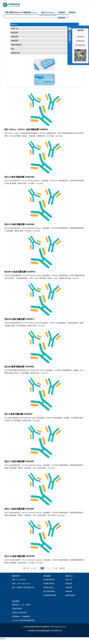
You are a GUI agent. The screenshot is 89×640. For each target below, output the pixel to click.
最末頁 (62, 568)
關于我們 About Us (13, 12)
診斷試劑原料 (16, 45)
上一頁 (33, 568)
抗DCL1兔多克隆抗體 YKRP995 (19, 461)
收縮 (69, 35)
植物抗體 (14, 41)
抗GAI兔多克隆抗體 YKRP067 (19, 414)
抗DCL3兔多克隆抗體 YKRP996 (19, 509)
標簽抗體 (14, 32)
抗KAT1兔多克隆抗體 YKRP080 (19, 224)
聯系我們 (61, 18)
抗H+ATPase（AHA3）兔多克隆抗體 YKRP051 (26, 129)
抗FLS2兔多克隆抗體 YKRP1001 (20, 177)
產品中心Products (48, 12)
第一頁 (25, 568)
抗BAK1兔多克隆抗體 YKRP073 (19, 319)
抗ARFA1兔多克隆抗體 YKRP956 (20, 272)
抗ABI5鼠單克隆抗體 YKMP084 (19, 366)
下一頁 (54, 568)
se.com (2, 638)
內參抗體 (14, 37)
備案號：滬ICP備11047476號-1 (44, 634)
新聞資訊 (72, 12)
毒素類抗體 (15, 53)
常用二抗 (14, 28)
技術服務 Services (31, 12)
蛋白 (12, 49)
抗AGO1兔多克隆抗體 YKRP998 (20, 556)
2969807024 (80, 41)
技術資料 (61, 12)
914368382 (80, 37)
